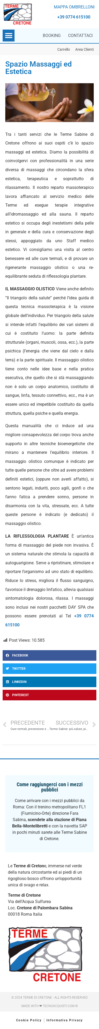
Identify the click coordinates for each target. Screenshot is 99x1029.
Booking (52, 35)
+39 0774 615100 (73, 17)
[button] (9, 35)
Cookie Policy (29, 1020)
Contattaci (80, 35)
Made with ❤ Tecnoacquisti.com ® (49, 1006)
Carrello (63, 49)
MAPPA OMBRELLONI (74, 7)
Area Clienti (84, 49)
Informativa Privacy (64, 1020)
